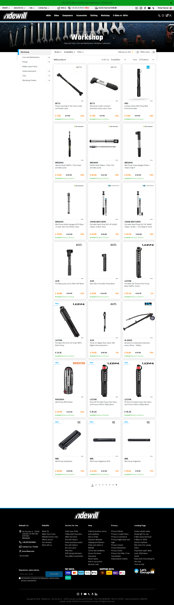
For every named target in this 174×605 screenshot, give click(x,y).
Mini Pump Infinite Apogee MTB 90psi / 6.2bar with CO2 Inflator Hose (69, 225)
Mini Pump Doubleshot (63, 461)
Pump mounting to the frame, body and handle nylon (68, 107)
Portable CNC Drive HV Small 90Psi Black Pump (68, 344)
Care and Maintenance (30, 57)
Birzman (59, 162)
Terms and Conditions (96, 551)
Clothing (94, 16)
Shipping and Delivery (96, 542)
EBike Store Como (48, 534)
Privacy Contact (117, 545)
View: (135, 59)
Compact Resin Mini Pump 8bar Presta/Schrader (136, 107)
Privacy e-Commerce (119, 537)
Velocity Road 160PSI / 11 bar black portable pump (68, 166)
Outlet (136, 556)
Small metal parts (29, 71)
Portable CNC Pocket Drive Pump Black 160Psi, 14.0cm (136, 285)
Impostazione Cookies (119, 559)
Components (67, 16)
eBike (48, 16)
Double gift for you (141, 534)
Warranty (68, 551)
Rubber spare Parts (29, 66)
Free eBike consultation (74, 556)
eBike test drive (71, 537)
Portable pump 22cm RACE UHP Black (69, 284)
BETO (57, 103)
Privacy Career (116, 551)
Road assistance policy (73, 542)
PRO (126, 103)
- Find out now (106, 3)
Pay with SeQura (71, 540)
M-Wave (128, 340)
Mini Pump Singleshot (132, 461)
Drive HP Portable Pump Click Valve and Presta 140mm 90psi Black (103, 403)
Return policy (93, 559)
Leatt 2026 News (141, 553)
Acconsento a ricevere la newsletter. (40, 579)
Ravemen (59, 399)
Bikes (56, 16)
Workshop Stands (29, 80)
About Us (45, 531)
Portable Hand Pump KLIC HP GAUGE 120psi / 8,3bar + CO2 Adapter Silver (138, 225)
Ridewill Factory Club (50, 537)
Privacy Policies (117, 531)
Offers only (145, 52)
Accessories (81, 16)
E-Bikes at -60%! (120, 16)
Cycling (85, 32)
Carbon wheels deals (142, 531)
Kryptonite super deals (143, 551)
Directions (26, 538)
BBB (57, 459)
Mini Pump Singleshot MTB (100, 461)
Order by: (105, 59)
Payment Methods (95, 540)
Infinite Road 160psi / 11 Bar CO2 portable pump (102, 166)
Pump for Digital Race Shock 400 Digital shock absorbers (102, 344)
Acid (57, 281)
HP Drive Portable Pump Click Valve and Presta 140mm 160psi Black (137, 403)
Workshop (105, 16)
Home (78, 32)
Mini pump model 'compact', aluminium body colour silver (101, 107)
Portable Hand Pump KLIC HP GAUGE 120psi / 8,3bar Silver (103, 225)
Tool (24, 76)
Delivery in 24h (124, 52)
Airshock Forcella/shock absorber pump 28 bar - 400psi (137, 344)
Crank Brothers (98, 222)
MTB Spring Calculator (73, 553)
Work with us (47, 545)
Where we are (47, 540)
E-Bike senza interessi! (142, 537)
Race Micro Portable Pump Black (102, 284)
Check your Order (71, 531)
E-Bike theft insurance (73, 534)
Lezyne (127, 281)
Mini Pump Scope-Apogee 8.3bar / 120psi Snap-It (137, 166)
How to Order (93, 537)
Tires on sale (139, 564)
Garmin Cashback (140, 542)
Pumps (25, 62)
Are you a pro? (70, 548)
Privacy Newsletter (118, 548)
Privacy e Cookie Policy (120, 534)
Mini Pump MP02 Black (64, 402)
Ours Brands (47, 542)
